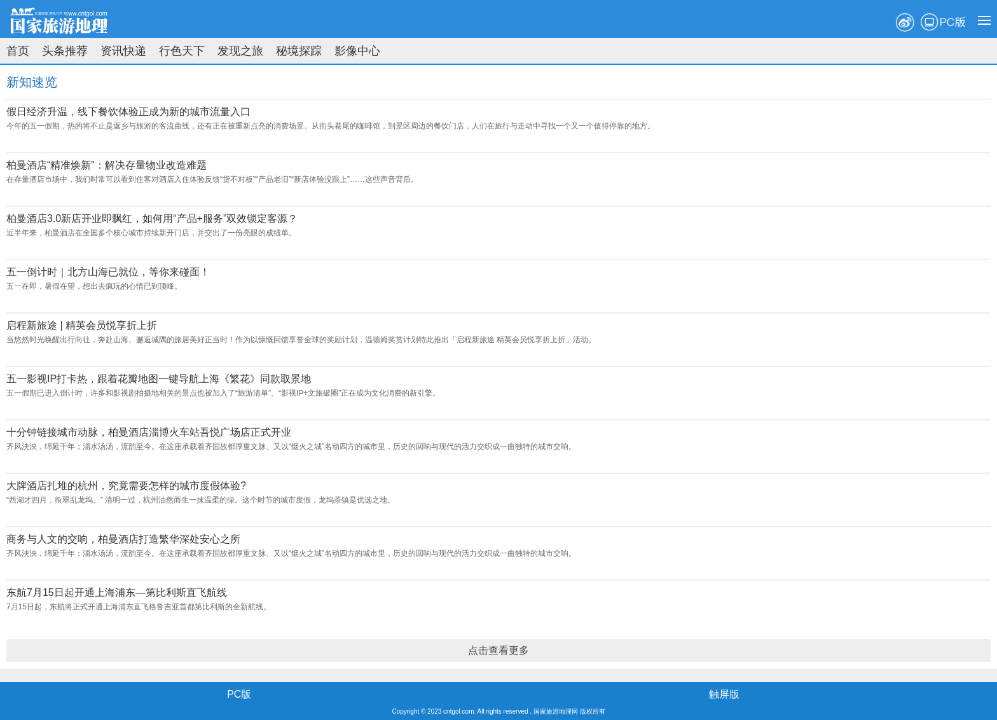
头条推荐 (65, 51)
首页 (17, 51)
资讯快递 (123, 51)
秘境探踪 (299, 51)
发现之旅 (240, 51)
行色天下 (182, 51)
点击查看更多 (498, 650)
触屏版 (724, 694)
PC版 (943, 22)
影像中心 (357, 51)
